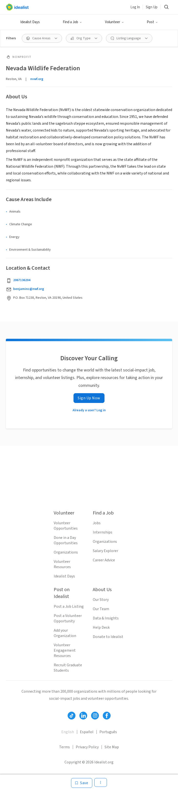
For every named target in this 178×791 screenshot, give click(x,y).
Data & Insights (106, 618)
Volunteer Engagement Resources (65, 650)
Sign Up (151, 7)
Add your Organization (65, 633)
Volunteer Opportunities (66, 525)
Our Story (101, 599)
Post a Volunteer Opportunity (68, 618)
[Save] (81, 783)
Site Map (112, 747)
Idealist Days (30, 22)
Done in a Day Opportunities (66, 540)
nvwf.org (36, 79)
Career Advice (104, 560)
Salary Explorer (105, 551)
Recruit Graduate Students (68, 667)
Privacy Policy (87, 747)
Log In (135, 7)
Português (108, 732)
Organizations (66, 552)
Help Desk (101, 627)
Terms (64, 747)
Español (87, 732)
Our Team (101, 609)
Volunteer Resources (62, 564)
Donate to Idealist (108, 636)
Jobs (97, 523)
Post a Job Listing (69, 606)
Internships (102, 532)
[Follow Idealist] (71, 715)
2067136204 (21, 280)
